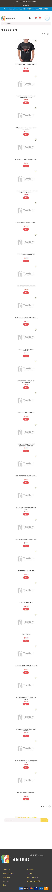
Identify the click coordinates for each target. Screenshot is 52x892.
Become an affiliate (35, 881)
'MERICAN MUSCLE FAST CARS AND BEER (26, 128)
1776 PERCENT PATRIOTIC (26, 254)
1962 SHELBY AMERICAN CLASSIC (26, 317)
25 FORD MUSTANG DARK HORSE (26, 666)
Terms (29, 874)
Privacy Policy (8, 874)
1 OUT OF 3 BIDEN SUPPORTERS (26, 159)
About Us (6, 870)
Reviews (6, 881)
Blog (4, 885)
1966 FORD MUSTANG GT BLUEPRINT (26, 381)
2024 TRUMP (26, 634)
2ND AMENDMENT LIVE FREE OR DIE (26, 761)
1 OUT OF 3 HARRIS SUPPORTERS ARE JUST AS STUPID (26, 191)
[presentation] (26, 826)
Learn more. (32, 1)
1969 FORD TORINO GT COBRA (26, 476)
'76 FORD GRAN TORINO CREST (26, 64)
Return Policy (32, 877)
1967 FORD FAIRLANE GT (26, 412)
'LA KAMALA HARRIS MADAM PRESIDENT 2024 (26, 96)
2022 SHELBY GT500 (26, 602)
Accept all (26, 5)
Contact (30, 870)
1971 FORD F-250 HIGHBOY (26, 571)
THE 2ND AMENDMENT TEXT (26, 792)
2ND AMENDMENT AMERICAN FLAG (26, 698)
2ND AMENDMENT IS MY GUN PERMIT (26, 730)
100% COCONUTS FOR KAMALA (26, 222)
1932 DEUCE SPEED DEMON (26, 286)
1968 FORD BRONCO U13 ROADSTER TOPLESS (26, 445)
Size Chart (7, 877)
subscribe (44, 820)
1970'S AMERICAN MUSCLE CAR (26, 539)
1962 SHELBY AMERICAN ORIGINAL (26, 350)
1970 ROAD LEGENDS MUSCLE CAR (26, 508)
